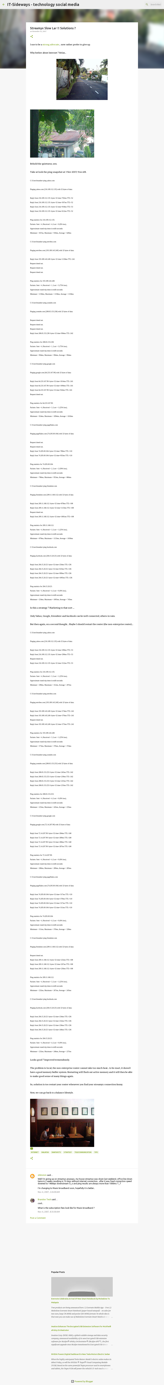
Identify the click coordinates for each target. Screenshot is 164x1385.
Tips (96, 1152)
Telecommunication (83, 1152)
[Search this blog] (148, 4)
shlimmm (42, 1175)
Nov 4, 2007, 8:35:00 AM (49, 1212)
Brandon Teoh (44, 1199)
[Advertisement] (82, 1245)
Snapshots (56, 1152)
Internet (35, 1152)
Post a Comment (38, 1218)
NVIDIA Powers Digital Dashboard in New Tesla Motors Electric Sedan (80, 1354)
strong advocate (51, 44)
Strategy (68, 1152)
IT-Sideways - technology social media (43, 4)
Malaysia (45, 1152)
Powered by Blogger (82, 1381)
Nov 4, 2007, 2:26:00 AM (49, 1192)
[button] (31, 36)
